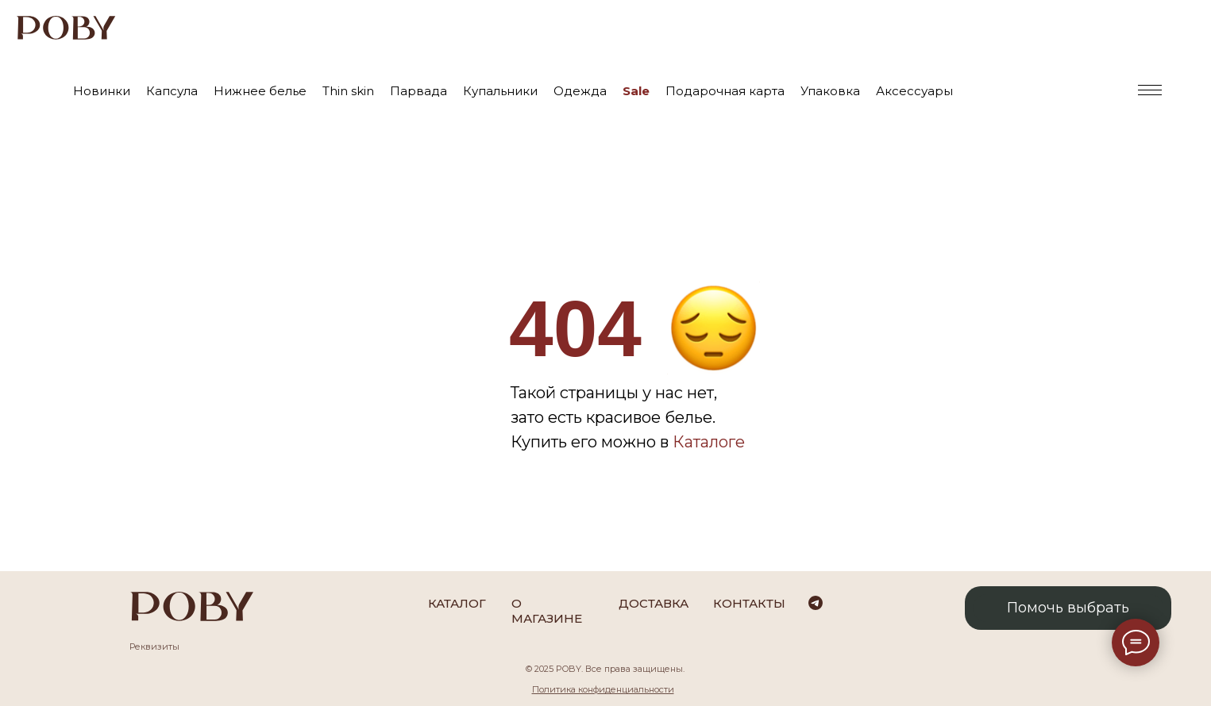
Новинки (101, 90)
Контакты (749, 603)
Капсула (172, 90)
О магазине (546, 611)
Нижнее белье (260, 90)
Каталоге (709, 441)
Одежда (580, 90)
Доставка (653, 603)
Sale (636, 90)
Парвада (418, 90)
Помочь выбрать (1068, 607)
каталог (457, 603)
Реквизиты (154, 646)
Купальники (500, 90)
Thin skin (348, 90)
